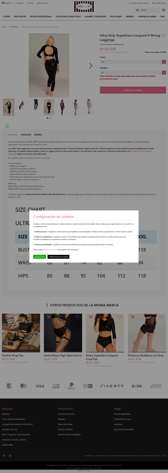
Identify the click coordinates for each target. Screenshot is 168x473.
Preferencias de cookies (58, 257)
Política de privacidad (50, 250)
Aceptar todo (40, 257)
